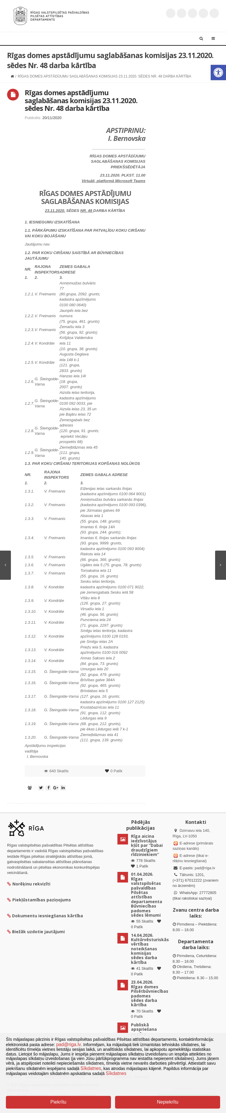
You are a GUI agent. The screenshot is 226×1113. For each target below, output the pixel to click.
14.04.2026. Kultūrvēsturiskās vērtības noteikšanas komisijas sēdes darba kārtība (150, 948)
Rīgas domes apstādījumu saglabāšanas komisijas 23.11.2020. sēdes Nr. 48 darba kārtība (81, 100)
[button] (218, 72)
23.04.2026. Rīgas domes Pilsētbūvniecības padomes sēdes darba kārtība (149, 993)
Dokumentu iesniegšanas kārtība (47, 915)
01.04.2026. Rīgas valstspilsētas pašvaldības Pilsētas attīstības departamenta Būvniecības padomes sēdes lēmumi (146, 894)
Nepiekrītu (167, 1101)
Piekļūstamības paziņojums (39, 900)
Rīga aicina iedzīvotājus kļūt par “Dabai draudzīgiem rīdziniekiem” (147, 845)
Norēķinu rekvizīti (28, 884)
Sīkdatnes (91, 1068)
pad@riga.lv (205, 868)
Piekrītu (58, 1101)
